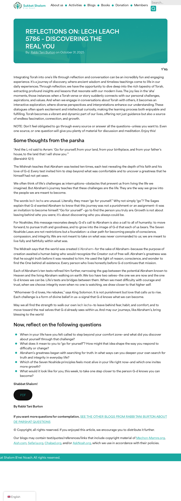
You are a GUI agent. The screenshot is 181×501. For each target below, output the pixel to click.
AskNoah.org (82, 442)
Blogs (91, 5)
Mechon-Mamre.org (150, 437)
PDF (23, 394)
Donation (121, 5)
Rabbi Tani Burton (43, 52)
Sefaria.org (35, 442)
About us (57, 5)
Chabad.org (53, 442)
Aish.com (20, 442)
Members (141, 5)
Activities (75, 5)
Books (105, 5)
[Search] (153, 8)
